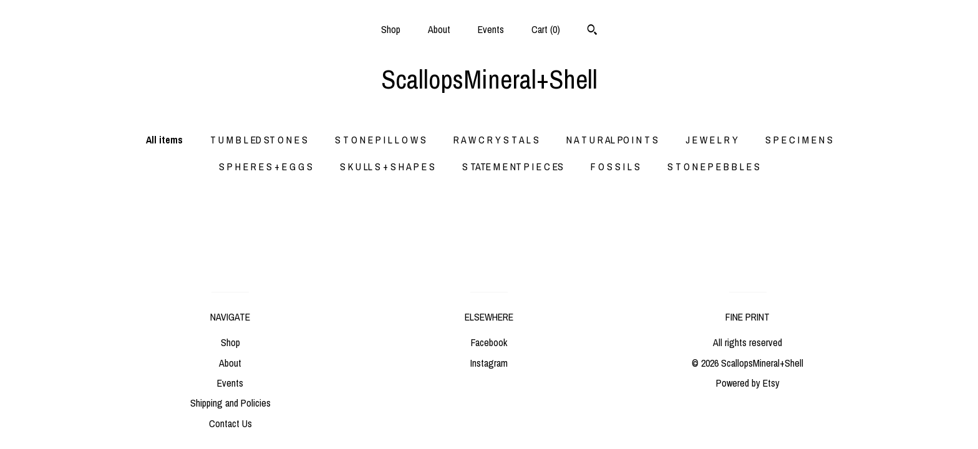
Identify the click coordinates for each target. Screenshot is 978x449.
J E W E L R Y (711, 140)
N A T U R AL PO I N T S (612, 140)
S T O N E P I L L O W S (380, 140)
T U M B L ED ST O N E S (258, 140)
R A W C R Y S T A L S (496, 140)
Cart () (545, 29)
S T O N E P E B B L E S (713, 166)
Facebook (489, 342)
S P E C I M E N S (799, 140)
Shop (390, 29)
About (439, 29)
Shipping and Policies (230, 403)
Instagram (489, 363)
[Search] (592, 31)
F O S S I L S (615, 166)
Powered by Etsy (748, 383)
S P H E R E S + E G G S (265, 166)
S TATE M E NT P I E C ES (512, 166)
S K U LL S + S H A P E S (387, 166)
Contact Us (230, 423)
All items (164, 140)
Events (491, 29)
